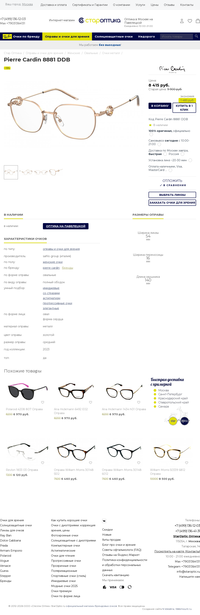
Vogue (4, 560)
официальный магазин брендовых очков (91, 605)
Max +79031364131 (12, 23)
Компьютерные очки (65, 545)
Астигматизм (51, 298)
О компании (121, 5)
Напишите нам (189, 576)
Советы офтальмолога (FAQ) (121, 550)
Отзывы (169, 5)
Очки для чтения (63, 555)
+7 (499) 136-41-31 (187, 531)
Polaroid (5, 555)
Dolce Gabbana (10, 540)
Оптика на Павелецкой (65, 226)
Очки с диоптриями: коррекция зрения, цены (73, 528)
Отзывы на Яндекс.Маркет (121, 555)
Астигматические (63, 550)
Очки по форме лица (65, 596)
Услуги (140, 5)
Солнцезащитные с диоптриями (73, 540)
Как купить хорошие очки (69, 520)
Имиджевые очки (63, 581)
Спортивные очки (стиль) (68, 576)
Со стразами (51, 293)
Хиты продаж (111, 539)
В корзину (160, 106)
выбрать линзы (172, 195)
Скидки (107, 529)
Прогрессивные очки (57, 303)
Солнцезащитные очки (114, 36)
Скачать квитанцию (115, 575)
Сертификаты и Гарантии (90, 5)
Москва (27, 4)
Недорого (146, 36)
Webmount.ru (183, 608)
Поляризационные (64, 571)
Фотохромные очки (64, 535)
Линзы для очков (12, 530)
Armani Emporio (11, 550)
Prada (4, 545)
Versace (5, 566)
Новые (107, 534)
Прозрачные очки (63, 566)
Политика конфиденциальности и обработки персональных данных (124, 565)
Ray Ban (6, 535)
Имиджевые (51, 288)
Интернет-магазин (62, 20)
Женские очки (53, 262)
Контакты (186, 5)
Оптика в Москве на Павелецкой (138, 21)
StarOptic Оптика (186, 536)
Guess (4, 571)
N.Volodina (168, 608)
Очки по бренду (26, 36)
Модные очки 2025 (64, 586)
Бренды (5, 581)
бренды (67, 268)
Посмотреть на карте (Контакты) (177, 551)
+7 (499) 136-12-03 (13, 19)
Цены (154, 5)
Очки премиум (61, 591)
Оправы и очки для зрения (67, 36)
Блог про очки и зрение (119, 545)
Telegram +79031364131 (184, 566)
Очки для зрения (12, 520)
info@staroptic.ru (188, 571)
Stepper (5, 576)
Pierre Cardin (51, 268)
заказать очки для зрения (172, 202)
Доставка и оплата (54, 5)
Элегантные (51, 308)
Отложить (172, 181)
